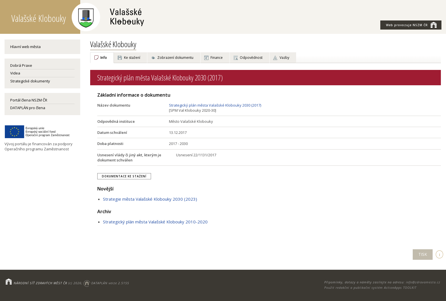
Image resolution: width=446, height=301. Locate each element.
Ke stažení (132, 57)
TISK (422, 254)
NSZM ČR (411, 25)
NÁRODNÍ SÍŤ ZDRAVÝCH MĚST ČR (40, 283)
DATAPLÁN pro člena (27, 107)
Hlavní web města (25, 46)
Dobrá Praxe (21, 65)
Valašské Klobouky (113, 44)
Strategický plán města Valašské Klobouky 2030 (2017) (215, 105)
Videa (15, 73)
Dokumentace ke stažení (124, 176)
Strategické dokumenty (30, 81)
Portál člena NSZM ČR (28, 100)
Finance (216, 57)
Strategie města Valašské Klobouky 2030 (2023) (150, 199)
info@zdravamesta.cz (423, 282)
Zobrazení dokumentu (175, 57)
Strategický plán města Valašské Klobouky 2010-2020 (155, 222)
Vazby (284, 57)
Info (103, 57)
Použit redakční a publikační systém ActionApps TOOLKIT (370, 287)
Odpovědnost (251, 57)
